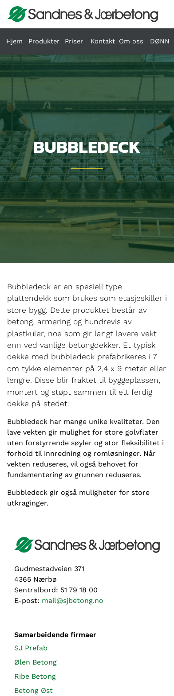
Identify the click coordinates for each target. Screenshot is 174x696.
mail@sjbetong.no (72, 600)
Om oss (131, 41)
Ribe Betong (35, 676)
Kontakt (103, 41)
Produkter (43, 41)
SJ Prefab (30, 648)
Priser (74, 41)
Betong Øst (33, 690)
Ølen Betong (35, 662)
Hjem (14, 41)
